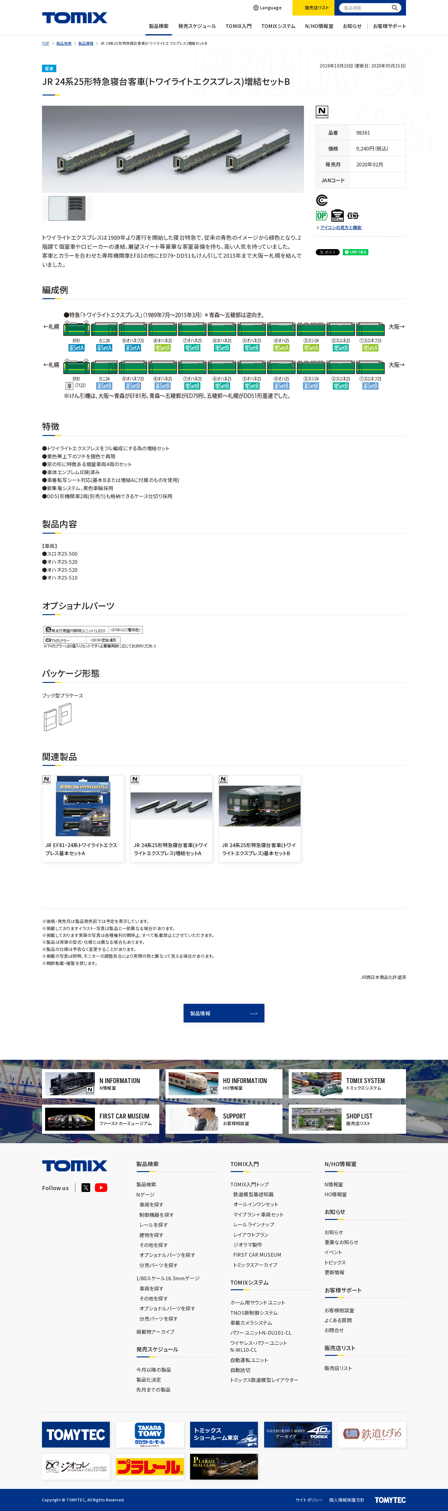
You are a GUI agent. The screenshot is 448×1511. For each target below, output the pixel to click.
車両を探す (151, 1204)
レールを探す (153, 1224)
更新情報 (334, 1272)
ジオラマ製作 (247, 1244)
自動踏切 (240, 1370)
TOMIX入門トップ (249, 1184)
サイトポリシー (309, 1500)
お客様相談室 (339, 1310)
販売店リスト (338, 1368)
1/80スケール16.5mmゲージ (168, 1278)
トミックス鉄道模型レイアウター (264, 1380)
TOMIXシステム (279, 28)
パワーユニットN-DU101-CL (261, 1332)
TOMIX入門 (238, 28)
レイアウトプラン (251, 1234)
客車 (49, 68)
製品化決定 (148, 1379)
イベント (333, 1252)
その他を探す (153, 1245)
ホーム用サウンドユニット (257, 1302)
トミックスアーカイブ (255, 1264)
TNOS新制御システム (254, 1312)
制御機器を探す (156, 1214)
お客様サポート (389, 28)
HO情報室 (335, 1194)
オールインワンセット (255, 1204)
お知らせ (352, 28)
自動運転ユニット (249, 1360)
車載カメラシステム (251, 1322)
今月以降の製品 (153, 1369)
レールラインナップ (253, 1224)
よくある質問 (338, 1320)
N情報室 (333, 1184)
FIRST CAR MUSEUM (257, 1254)
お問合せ (334, 1330)
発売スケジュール (197, 28)
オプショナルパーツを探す (167, 1254)
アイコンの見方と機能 (341, 227)
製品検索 (159, 28)
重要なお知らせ (341, 1242)
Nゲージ (145, 1194)
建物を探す (151, 1235)
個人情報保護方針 (347, 1500)
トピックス (335, 1262)
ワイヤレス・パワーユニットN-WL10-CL (258, 1346)
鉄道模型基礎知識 (253, 1194)
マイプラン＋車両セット (258, 1214)
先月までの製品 (153, 1389)
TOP (46, 43)
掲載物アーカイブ (155, 1331)
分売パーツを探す (158, 1265)
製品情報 (86, 43)
